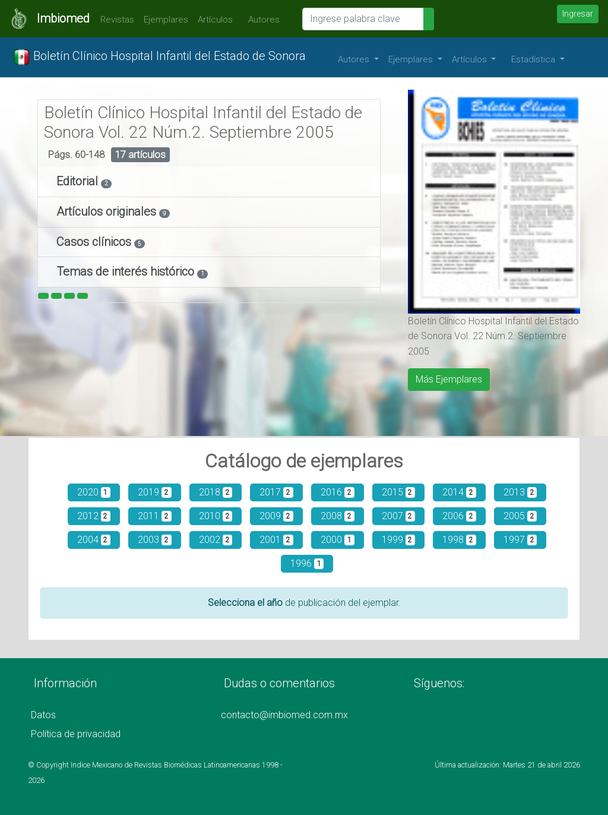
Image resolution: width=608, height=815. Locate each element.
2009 (276, 516)
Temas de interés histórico (126, 271)
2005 (520, 516)
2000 (337, 539)
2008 (337, 516)
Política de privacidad (76, 734)
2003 (155, 539)
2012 (94, 516)
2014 (459, 492)
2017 (276, 492)
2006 (459, 516)
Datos (43, 715)
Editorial (78, 181)
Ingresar (577, 13)
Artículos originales (107, 211)
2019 (155, 492)
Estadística (534, 59)
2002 (216, 539)
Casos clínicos (95, 242)
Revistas (114, 19)
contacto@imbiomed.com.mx (284, 715)
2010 (216, 516)
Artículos (215, 19)
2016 (337, 492)
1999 (399, 539)
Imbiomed (63, 18)
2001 (276, 539)
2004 (94, 539)
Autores (261, 19)
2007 (399, 516)
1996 (307, 563)
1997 (520, 539)
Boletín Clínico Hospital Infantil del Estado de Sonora (159, 57)
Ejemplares (166, 19)
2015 (399, 492)
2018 (216, 492)
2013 (520, 492)
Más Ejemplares (449, 379)
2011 (155, 516)
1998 (459, 539)
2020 (94, 492)
